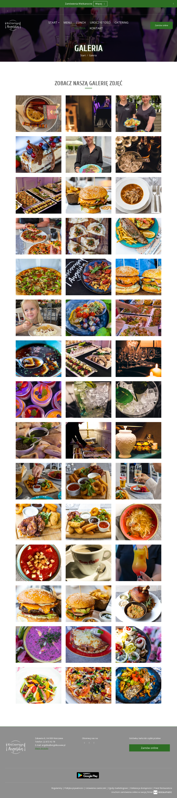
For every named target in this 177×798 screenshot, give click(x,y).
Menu (68, 22)
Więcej (100, 3)
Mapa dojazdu (41, 748)
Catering (121, 22)
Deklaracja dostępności (141, 788)
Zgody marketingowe (118, 788)
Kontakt (96, 28)
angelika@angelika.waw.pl (53, 745)
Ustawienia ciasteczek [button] (96, 788)
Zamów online (161, 25)
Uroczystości (100, 22)
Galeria (80, 28)
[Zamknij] (173, 3)
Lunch (81, 22)
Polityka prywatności (74, 788)
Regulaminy (57, 788)
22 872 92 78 (49, 741)
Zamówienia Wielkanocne (78, 3)
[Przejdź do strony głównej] (19, 25)
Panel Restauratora (163, 788)
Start (53, 22)
